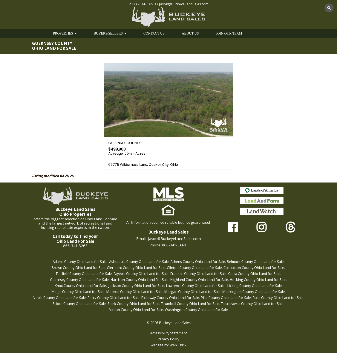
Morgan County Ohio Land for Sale (192, 291)
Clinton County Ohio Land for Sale (194, 267)
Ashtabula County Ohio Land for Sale (139, 261)
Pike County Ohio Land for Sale (226, 297)
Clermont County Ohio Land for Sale (136, 267)
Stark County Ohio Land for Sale (133, 303)
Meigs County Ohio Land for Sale (77, 291)
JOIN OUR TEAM (229, 33)
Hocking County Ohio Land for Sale (258, 279)
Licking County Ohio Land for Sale (254, 285)
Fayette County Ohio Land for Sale (140, 273)
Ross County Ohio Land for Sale (278, 297)
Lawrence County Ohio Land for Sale (195, 285)
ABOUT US (190, 33)
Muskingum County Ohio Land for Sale (253, 291)
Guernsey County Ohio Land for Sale (79, 279)
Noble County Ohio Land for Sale (59, 297)
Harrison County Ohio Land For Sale (139, 279)
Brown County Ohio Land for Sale (78, 267)
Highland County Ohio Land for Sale (199, 279)
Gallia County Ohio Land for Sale (254, 273)
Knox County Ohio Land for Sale (80, 285)
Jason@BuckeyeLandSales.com (183, 4)
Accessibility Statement (168, 333)
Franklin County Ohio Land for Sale (198, 273)
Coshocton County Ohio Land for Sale (254, 267)
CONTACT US (153, 33)
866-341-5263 (75, 245)
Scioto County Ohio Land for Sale (79, 303)
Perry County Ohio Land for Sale (113, 297)
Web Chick (178, 345)
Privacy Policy (168, 339)
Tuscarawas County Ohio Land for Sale (252, 303)
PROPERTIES (65, 33)
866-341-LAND (144, 4)
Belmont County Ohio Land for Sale (255, 261)
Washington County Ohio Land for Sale (196, 309)
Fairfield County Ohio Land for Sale (84, 273)
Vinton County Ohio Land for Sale (136, 309)
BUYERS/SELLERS (110, 33)
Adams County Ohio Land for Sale (80, 261)
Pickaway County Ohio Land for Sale (170, 297)
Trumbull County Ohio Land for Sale (190, 303)
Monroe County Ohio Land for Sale (134, 291)
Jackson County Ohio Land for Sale (136, 285)
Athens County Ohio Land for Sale (197, 261)
